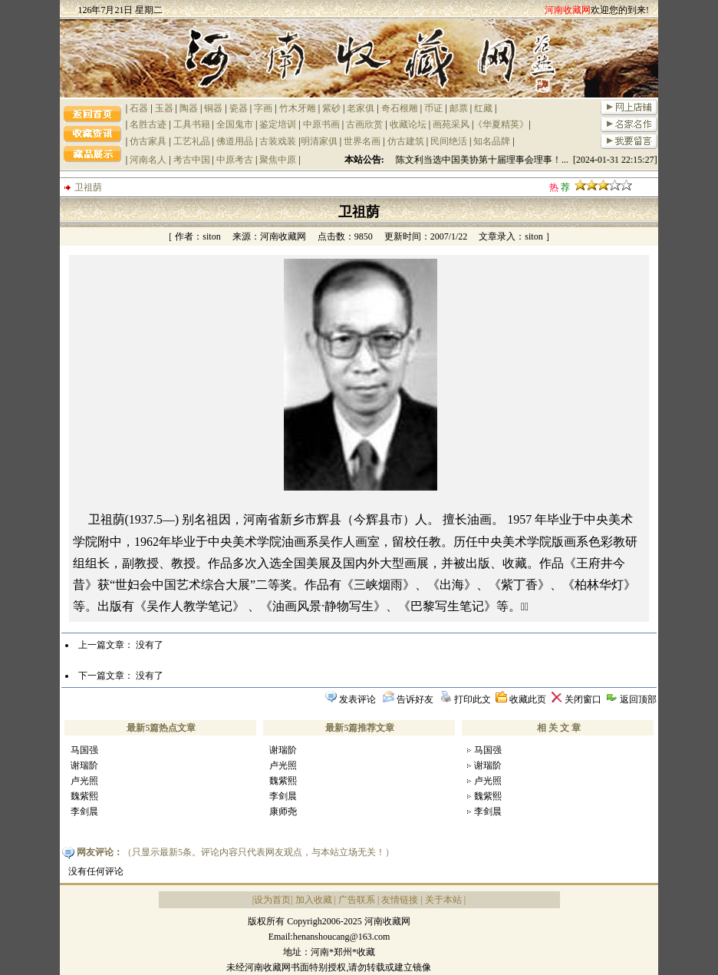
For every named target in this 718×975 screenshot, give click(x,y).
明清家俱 (319, 141)
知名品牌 (491, 141)
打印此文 (472, 699)
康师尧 (283, 811)
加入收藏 (313, 899)
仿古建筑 (405, 141)
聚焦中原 (277, 159)
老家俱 (360, 108)
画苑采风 (451, 124)
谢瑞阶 (84, 765)
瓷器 (238, 108)
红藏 (483, 108)
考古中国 (191, 159)
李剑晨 (84, 811)
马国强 (84, 750)
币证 (433, 108)
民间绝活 (448, 141)
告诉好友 (415, 699)
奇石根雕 (399, 108)
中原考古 (234, 159)
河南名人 (148, 159)
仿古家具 (148, 141)
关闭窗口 (583, 699)
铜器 (213, 108)
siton (211, 236)
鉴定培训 (277, 124)
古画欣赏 (364, 124)
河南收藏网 (283, 236)
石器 (139, 108)
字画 (263, 108)
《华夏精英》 (501, 124)
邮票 (459, 108)
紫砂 (331, 108)
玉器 (164, 108)
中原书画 (321, 124)
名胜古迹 (148, 124)
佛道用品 (234, 141)
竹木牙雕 (297, 108)
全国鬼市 (234, 124)
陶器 (189, 108)
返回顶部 (638, 699)
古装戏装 (277, 141)
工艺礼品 (191, 141)
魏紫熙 (84, 796)
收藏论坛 (408, 124)
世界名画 (362, 141)
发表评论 (357, 699)
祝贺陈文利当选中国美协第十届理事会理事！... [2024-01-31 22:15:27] (520, 159)
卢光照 (84, 780)
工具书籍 (191, 124)
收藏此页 (527, 699)
